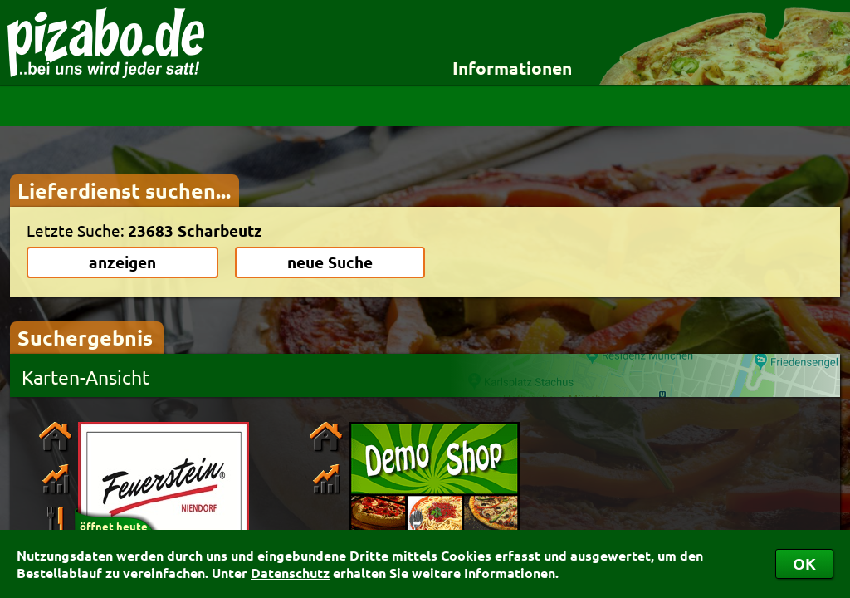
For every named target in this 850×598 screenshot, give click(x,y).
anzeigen (122, 262)
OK (804, 563)
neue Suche (330, 262)
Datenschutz (290, 572)
